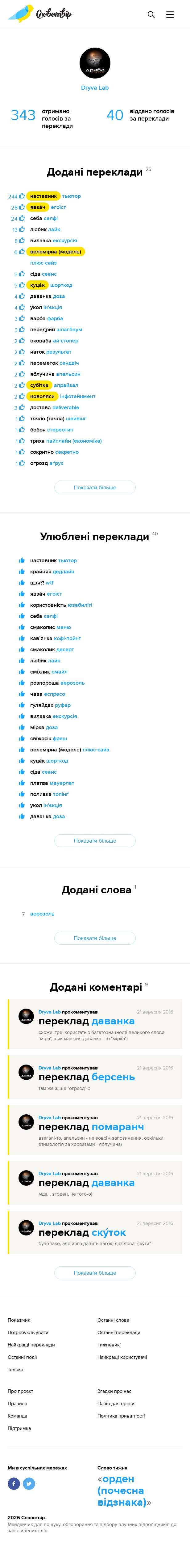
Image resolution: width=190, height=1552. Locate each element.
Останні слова (113, 1320)
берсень (113, 1077)
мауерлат (62, 783)
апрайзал (66, 385)
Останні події (22, 1357)
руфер (63, 705)
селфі (51, 218)
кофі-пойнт (67, 638)
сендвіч (69, 362)
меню (63, 627)
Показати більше (95, 487)
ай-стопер (65, 340)
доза (59, 296)
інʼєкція (52, 307)
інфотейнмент (78, 396)
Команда (17, 1415)
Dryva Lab (50, 1012)
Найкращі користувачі (122, 1357)
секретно (67, 452)
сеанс (49, 273)
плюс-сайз (43, 262)
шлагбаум (69, 329)
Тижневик (108, 1344)
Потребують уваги (28, 1332)
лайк (54, 229)
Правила (17, 1403)
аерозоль (72, 682)
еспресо (54, 694)
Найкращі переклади (31, 1344)
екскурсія (65, 240)
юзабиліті (80, 605)
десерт (65, 649)
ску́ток (109, 1232)
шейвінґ (76, 418)
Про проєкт (20, 1391)
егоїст (58, 207)
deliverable (65, 407)
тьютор (71, 196)
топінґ (60, 794)
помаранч (118, 1127)
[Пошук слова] (151, 14)
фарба (55, 318)
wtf (50, 582)
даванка (113, 1021)
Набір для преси (115, 1403)
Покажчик (19, 1320)
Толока (15, 1369)
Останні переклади (118, 1332)
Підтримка (19, 1428)
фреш (60, 738)
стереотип (60, 429)
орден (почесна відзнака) (122, 1490)
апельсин (68, 374)
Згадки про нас (114, 1391)
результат (59, 351)
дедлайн (63, 571)
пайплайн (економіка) (74, 440)
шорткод (61, 285)
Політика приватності (121, 1415)
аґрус (56, 463)
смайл (60, 671)
